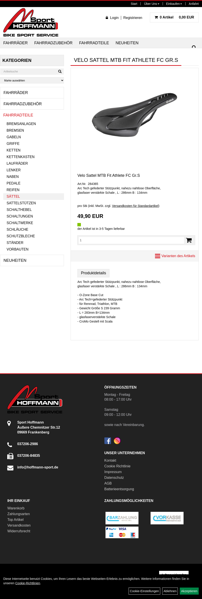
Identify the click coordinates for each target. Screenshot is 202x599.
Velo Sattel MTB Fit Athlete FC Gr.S (108, 175)
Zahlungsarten (18, 514)
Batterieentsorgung (119, 489)
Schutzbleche (21, 236)
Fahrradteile (94, 43)
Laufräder (17, 163)
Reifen (13, 190)
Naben (13, 177)
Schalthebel (19, 210)
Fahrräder (15, 43)
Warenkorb (15, 508)
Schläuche (17, 229)
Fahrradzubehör (53, 43)
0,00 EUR (174, 17)
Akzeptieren (189, 591)
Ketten (13, 150)
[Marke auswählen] (32, 80)
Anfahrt (194, 3)
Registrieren (132, 18)
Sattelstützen (21, 203)
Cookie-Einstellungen (144, 591)
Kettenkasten (21, 157)
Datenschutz (114, 477)
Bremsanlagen (21, 124)
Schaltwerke (20, 223)
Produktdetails (93, 273)
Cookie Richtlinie (117, 466)
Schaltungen (20, 216)
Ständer (15, 243)
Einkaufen (174, 3)
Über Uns (151, 3)
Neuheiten (127, 43)
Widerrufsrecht (18, 531)
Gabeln (14, 137)
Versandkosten (19, 525)
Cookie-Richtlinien (27, 583)
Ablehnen (170, 591)
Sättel (13, 196)
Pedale (13, 183)
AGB (108, 483)
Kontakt (110, 460)
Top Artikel (15, 520)
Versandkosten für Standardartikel (135, 206)
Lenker (14, 170)
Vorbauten (18, 249)
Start (134, 3)
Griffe (13, 144)
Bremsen (15, 130)
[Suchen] (194, 47)
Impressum (113, 472)
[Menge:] (131, 240)
